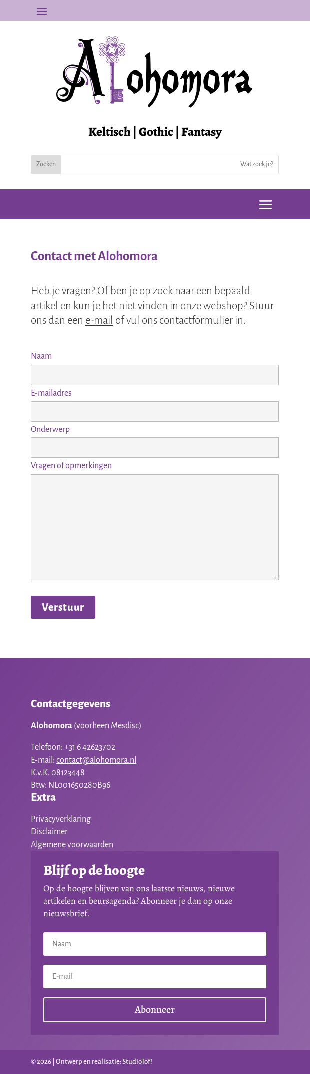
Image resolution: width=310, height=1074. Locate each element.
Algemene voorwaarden (72, 844)
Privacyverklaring (61, 819)
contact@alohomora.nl (96, 760)
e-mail (100, 320)
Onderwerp (155, 438)
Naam (155, 365)
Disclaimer (49, 831)
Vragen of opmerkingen (155, 521)
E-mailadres (155, 402)
